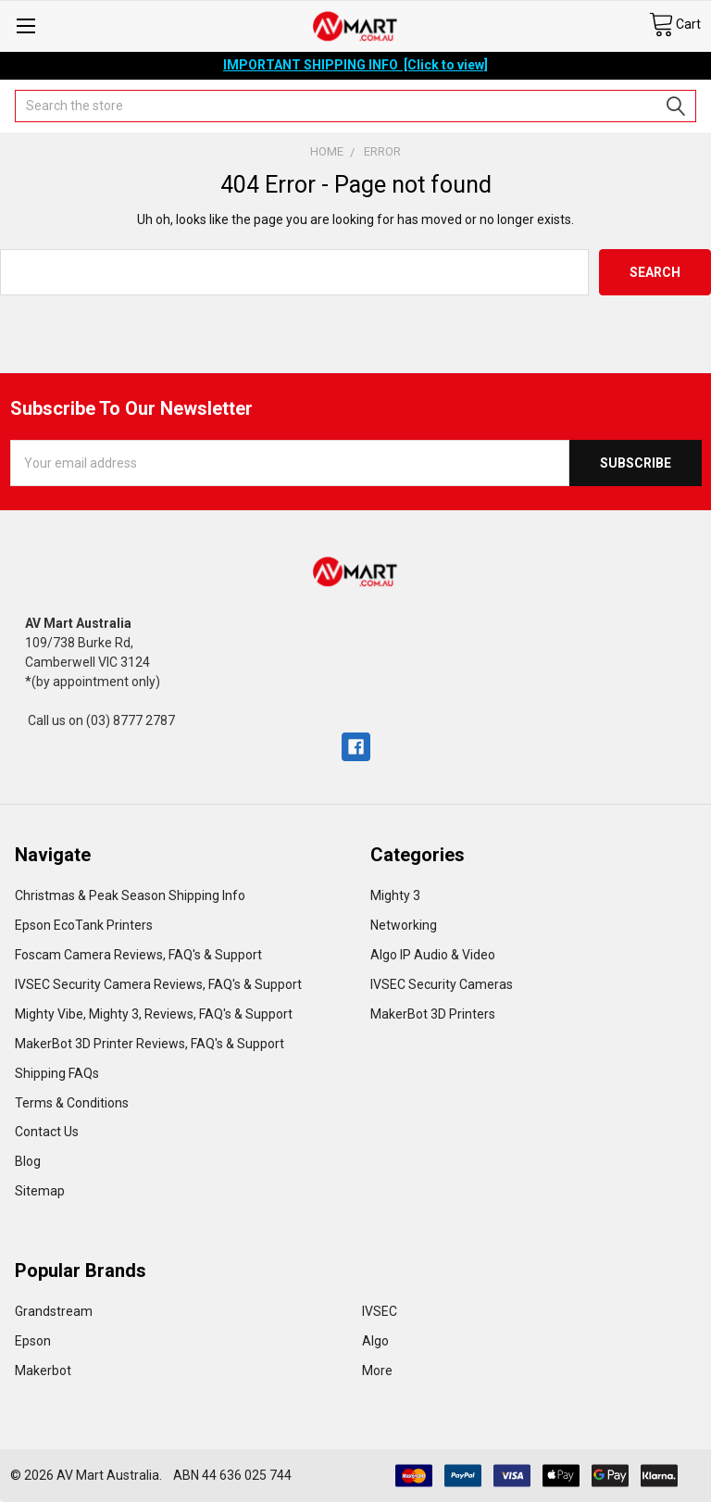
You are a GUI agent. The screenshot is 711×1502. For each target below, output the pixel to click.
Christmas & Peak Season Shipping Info (130, 895)
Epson (33, 1340)
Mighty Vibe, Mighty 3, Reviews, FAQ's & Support (154, 1014)
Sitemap (40, 1190)
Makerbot (43, 1370)
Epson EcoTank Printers (84, 925)
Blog (28, 1161)
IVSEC (379, 1311)
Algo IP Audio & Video (432, 954)
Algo (375, 1340)
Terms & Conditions (72, 1102)
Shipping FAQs (57, 1073)
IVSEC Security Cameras (441, 984)
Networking (403, 925)
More (377, 1370)
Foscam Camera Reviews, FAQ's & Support (138, 954)
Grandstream (54, 1311)
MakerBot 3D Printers (432, 1014)
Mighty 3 (395, 895)
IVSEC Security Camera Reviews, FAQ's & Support (158, 984)
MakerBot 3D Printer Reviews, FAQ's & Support (149, 1043)
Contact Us (47, 1131)
